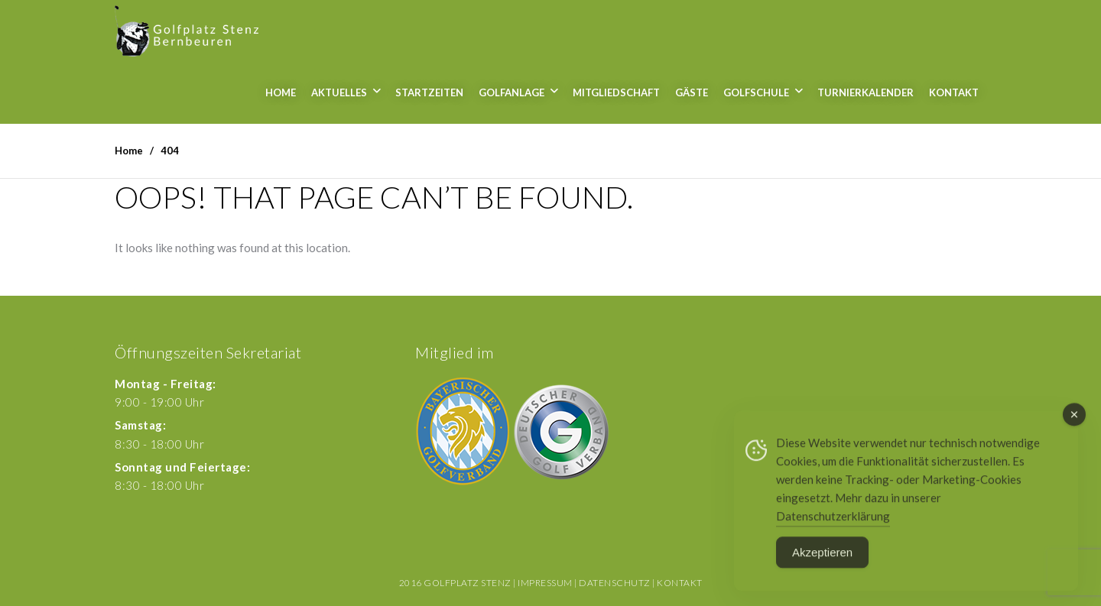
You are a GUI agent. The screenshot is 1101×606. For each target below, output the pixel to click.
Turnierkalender (865, 92)
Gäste (691, 92)
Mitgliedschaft (616, 92)
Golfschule (756, 92)
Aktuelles (339, 92)
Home (280, 92)
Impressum (545, 582)
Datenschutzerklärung (833, 521)
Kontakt (954, 92)
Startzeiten (429, 92)
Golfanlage (511, 92)
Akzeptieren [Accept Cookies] (822, 557)
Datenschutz (615, 582)
